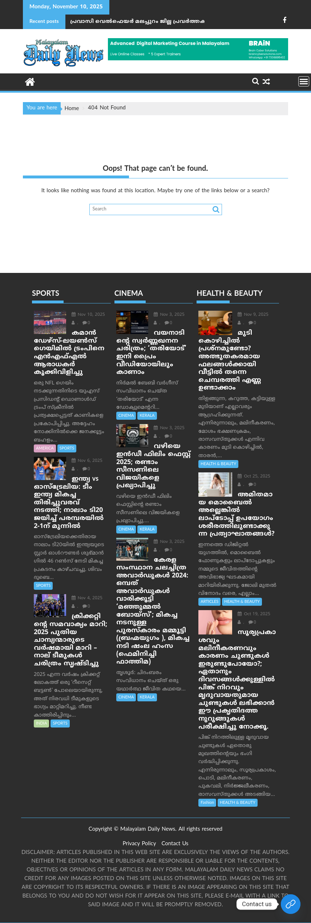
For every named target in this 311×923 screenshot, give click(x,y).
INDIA (41, 723)
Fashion (207, 802)
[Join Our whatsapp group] (290, 904)
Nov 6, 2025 (87, 461)
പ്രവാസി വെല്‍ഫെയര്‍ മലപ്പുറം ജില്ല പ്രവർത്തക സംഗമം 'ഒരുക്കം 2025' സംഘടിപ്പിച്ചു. (140, 22)
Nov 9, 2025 (253, 315)
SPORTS (67, 448)
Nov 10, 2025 (88, 315)
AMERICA (45, 448)
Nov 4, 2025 (87, 598)
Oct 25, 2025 (254, 476)
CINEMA (126, 415)
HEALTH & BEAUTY (218, 464)
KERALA (147, 415)
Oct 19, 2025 (254, 614)
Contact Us (174, 844)
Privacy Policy (139, 844)
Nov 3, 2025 (169, 315)
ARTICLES (209, 601)
